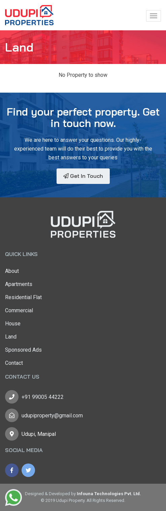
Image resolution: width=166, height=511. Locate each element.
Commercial (19, 310)
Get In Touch (83, 175)
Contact (14, 363)
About (12, 271)
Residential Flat (23, 297)
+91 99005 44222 (43, 397)
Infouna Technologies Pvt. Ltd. (109, 493)
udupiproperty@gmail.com (52, 415)
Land (10, 336)
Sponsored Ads (23, 350)
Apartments (18, 284)
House (13, 323)
